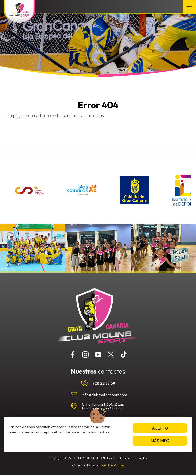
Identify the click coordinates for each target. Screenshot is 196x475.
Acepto (160, 428)
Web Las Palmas (112, 465)
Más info (160, 440)
